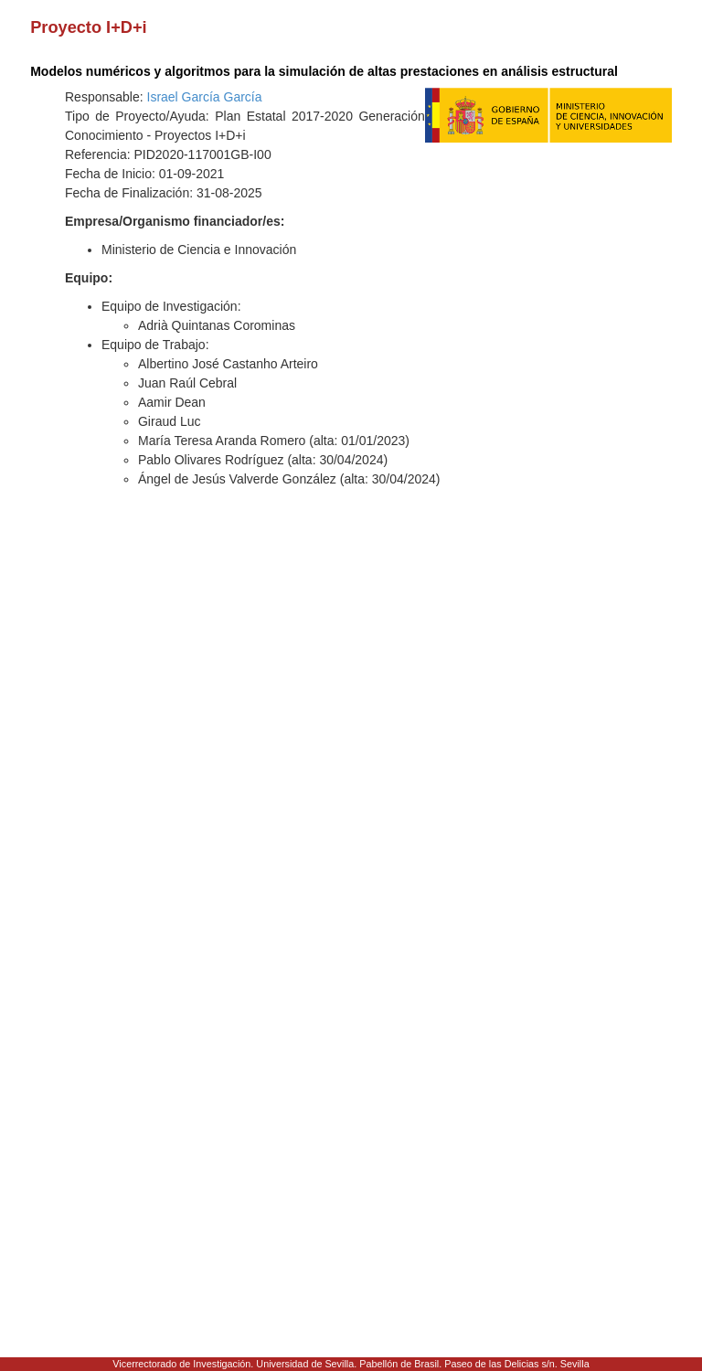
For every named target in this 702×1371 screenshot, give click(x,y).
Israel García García (204, 97)
